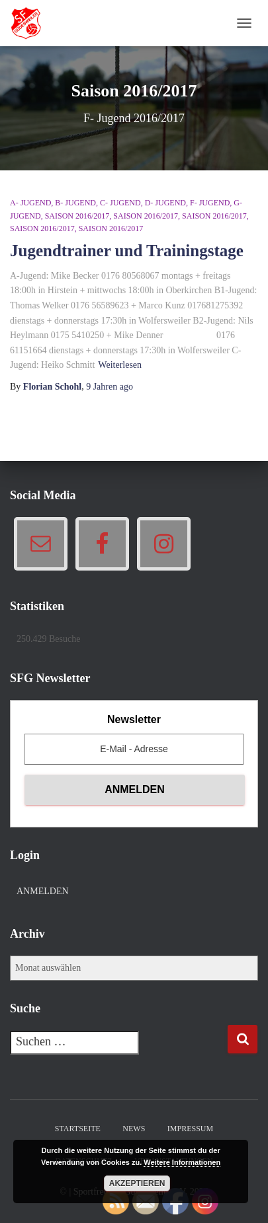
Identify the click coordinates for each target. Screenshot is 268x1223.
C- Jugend (120, 202)
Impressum (190, 1128)
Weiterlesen (120, 365)
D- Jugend (165, 202)
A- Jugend (30, 202)
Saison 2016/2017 (77, 216)
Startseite (78, 1128)
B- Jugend (75, 202)
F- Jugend (210, 202)
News (133, 1128)
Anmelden (43, 891)
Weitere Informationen (182, 1162)
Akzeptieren (137, 1183)
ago (109, 387)
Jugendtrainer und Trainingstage (127, 251)
